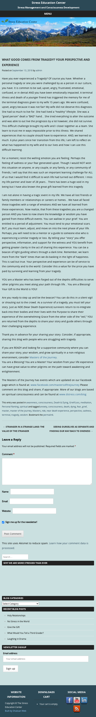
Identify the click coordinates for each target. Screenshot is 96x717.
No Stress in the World (18, 621)
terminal (6, 414)
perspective (76, 410)
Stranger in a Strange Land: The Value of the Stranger (23, 429)
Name (5, 491)
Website (6, 511)
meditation (86, 402)
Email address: (10, 653)
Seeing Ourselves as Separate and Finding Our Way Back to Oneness (72, 429)
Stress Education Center (49, 3)
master (5, 410)
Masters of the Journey (43, 357)
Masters (37, 410)
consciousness (45, 402)
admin (39, 70)
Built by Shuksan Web (15, 710)
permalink (48, 414)
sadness (87, 410)
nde (44, 410)
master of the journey (21, 410)
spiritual (24, 406)
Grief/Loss (74, 402)
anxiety (43, 406)
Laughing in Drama (16, 638)
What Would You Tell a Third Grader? (25, 632)
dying (73, 406)
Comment (8, 454)
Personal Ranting (10, 406)
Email (5, 501)
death (66, 406)
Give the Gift (13, 627)
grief (84, 406)
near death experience (58, 410)
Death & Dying (61, 402)
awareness (31, 402)
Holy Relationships (16, 615)
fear (79, 406)
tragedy (15, 414)
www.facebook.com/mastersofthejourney (55, 385)
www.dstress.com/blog (72, 394)
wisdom (24, 414)
